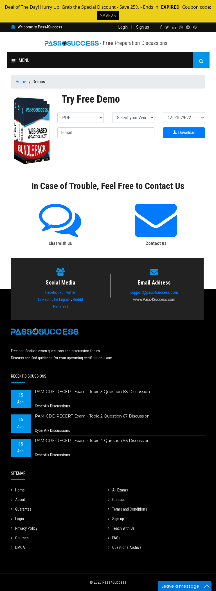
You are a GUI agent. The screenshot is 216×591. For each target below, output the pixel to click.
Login (123, 27)
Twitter (70, 292)
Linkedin (44, 299)
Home (21, 81)
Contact (116, 499)
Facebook (53, 292)
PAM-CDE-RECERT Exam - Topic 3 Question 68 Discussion (92, 391)
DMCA (18, 547)
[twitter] (167, 27)
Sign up (142, 27)
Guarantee (21, 509)
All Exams (118, 490)
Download (184, 132)
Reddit (78, 299)
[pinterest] (195, 27)
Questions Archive (124, 547)
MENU (20, 60)
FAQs (114, 538)
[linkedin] (174, 27)
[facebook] (161, 27)
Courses (20, 538)
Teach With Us (121, 528)
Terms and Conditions (127, 509)
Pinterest (60, 306)
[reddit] (188, 27)
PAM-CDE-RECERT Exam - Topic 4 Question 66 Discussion (92, 440)
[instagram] (181, 27)
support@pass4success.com (154, 292)
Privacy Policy (24, 528)
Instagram (62, 299)
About (18, 499)
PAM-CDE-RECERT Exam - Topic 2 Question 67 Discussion (92, 416)
